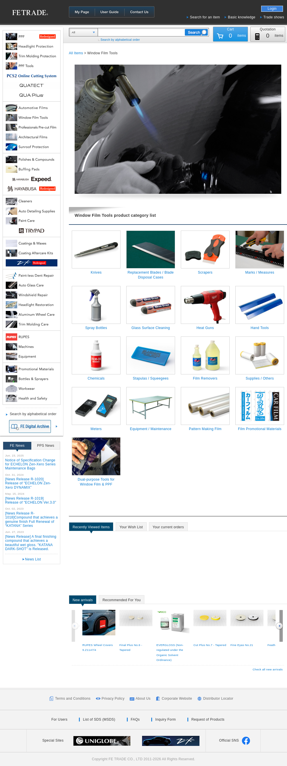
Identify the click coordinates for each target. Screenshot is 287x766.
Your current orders (168, 528)
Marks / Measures (259, 272)
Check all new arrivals (268, 669)
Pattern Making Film (205, 429)
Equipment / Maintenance (150, 429)
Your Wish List (131, 528)
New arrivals (82, 601)
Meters (96, 429)
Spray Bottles (96, 328)
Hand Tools (260, 328)
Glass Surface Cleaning (150, 328)
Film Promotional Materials (259, 429)
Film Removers (205, 378)
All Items (76, 53)
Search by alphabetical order (120, 39)
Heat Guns (205, 328)
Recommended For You (121, 601)
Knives (96, 272)
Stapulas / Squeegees (151, 378)
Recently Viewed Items (91, 528)
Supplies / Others (260, 378)
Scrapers (205, 272)
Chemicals (96, 378)
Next (279, 626)
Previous (75, 626)
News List (33, 559)
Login (272, 9)
